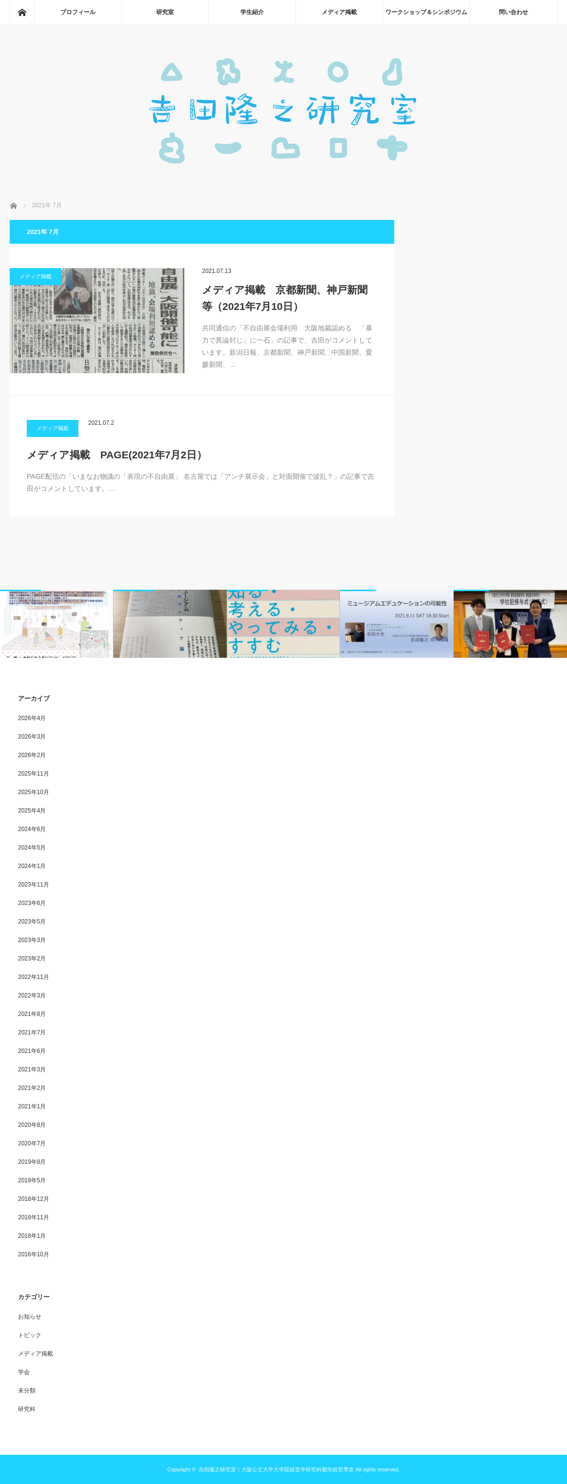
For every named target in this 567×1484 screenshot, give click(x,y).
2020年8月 (32, 1125)
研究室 (165, 12)
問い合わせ (513, 12)
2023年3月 (32, 940)
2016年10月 (33, 1254)
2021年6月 (32, 1051)
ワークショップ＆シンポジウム (426, 12)
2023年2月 (32, 958)
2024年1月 (32, 866)
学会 (24, 1372)
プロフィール (77, 12)
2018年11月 (33, 1217)
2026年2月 (32, 755)
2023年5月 (32, 921)
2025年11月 (33, 773)
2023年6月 (32, 903)
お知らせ (29, 1316)
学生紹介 (252, 12)
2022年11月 (33, 977)
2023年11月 (33, 884)
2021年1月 (32, 1106)
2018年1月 (32, 1235)
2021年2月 (32, 1088)
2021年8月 (32, 1014)
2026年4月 (32, 718)
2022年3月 (32, 995)
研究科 (27, 1409)
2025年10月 (33, 792)
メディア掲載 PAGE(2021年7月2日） (117, 454)
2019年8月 (32, 1161)
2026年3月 (32, 736)
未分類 (27, 1390)
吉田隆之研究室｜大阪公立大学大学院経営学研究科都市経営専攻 (276, 1469)
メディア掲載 (339, 12)
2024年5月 (32, 847)
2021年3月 (32, 1069)
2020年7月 (32, 1143)
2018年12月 (33, 1198)
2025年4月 (32, 810)
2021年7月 (32, 1032)
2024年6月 (32, 829)
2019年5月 (32, 1180)
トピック (29, 1335)
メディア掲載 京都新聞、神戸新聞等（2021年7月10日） (284, 298)
